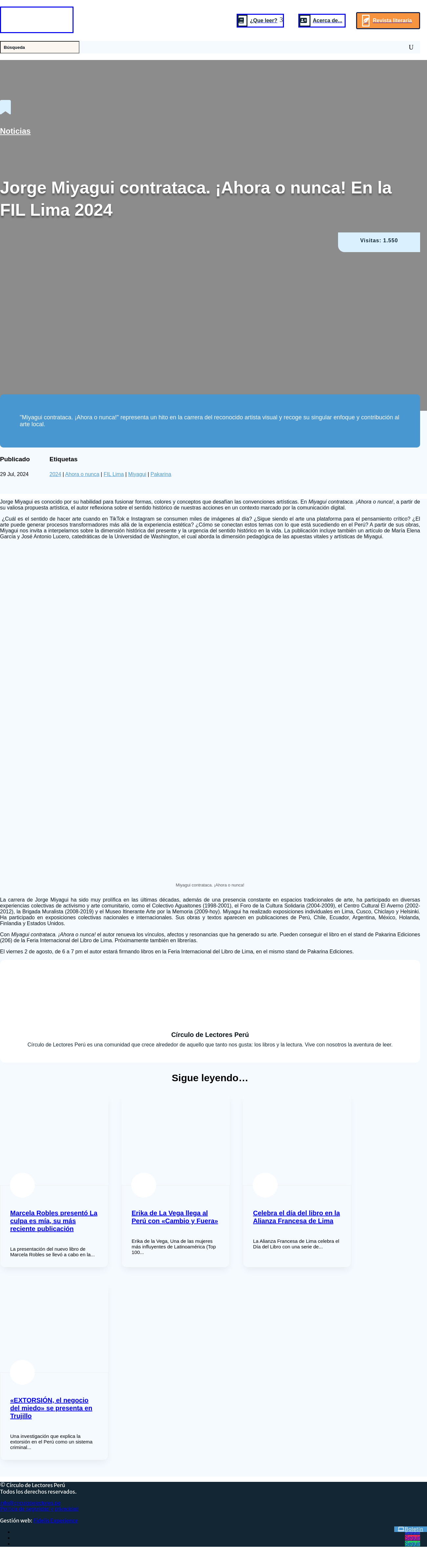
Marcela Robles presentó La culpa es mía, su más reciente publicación (53, 1220)
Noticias (15, 131)
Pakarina (161, 474)
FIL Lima (114, 474)
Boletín (414, 1529)
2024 (55, 474)
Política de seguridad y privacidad (39, 1509)
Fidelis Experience (55, 1520)
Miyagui (137, 474)
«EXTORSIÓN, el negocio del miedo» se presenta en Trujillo (51, 1408)
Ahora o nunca (82, 474)
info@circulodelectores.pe (30, 1503)
